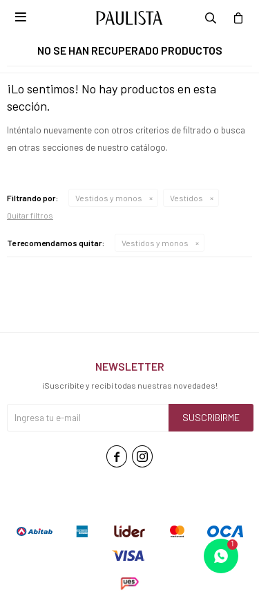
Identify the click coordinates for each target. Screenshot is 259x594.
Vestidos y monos (108, 198)
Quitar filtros (30, 215)
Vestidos (186, 198)
